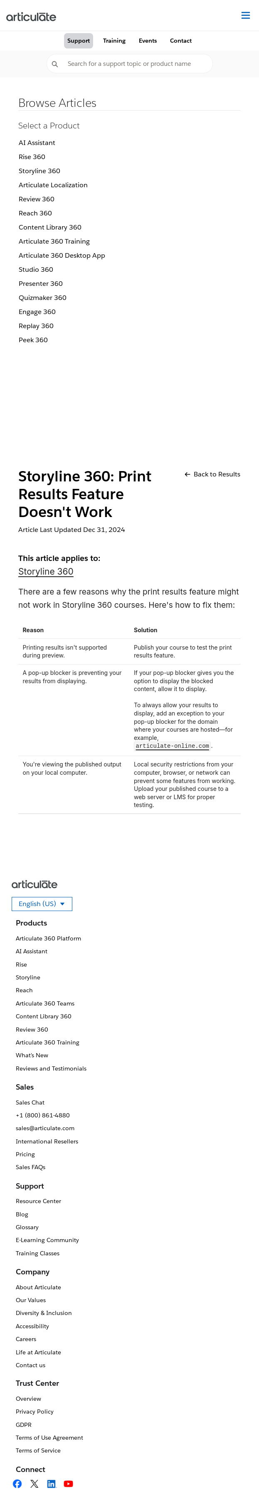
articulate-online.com (172, 746)
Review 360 (36, 199)
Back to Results (212, 474)
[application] (235, 1478)
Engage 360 (37, 311)
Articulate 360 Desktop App (62, 255)
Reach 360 (35, 213)
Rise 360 (32, 156)
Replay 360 (36, 325)
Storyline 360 (39, 171)
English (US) (45, 905)
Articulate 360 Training (54, 241)
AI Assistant (37, 142)
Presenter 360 (41, 283)
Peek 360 (33, 340)
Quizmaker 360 (43, 297)
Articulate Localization (53, 185)
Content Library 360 (50, 227)
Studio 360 (36, 269)
